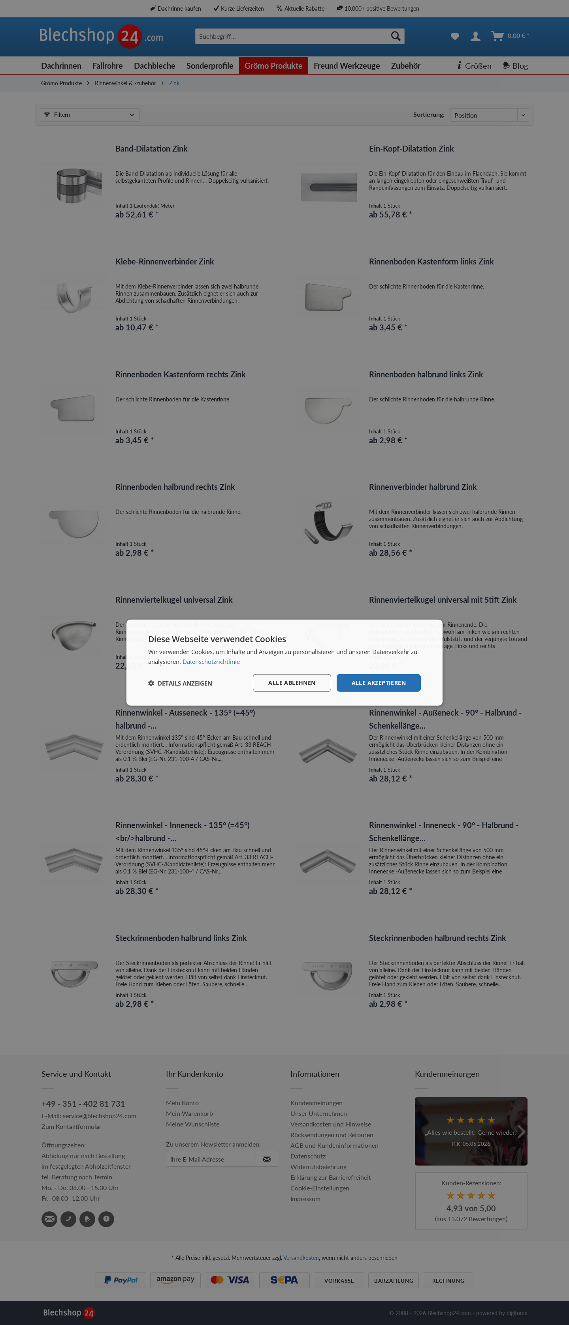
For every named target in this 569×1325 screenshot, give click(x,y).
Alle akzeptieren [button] (379, 682)
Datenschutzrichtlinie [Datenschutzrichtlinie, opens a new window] (211, 661)
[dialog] (284, 662)
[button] (180, 682)
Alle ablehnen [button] (291, 682)
